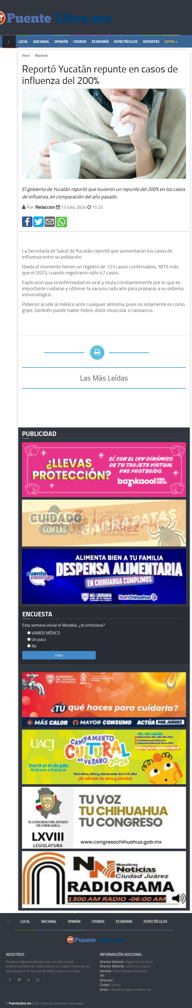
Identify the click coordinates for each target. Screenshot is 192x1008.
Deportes (151, 41)
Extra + (171, 41)
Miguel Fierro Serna (126, 961)
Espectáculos (126, 41)
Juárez (110, 984)
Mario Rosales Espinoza (123, 971)
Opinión (61, 41)
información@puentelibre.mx (125, 989)
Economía (100, 41)
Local (23, 41)
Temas (10, 54)
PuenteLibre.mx (20, 1003)
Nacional (41, 41)
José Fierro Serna (125, 966)
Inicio (26, 55)
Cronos (79, 41)
